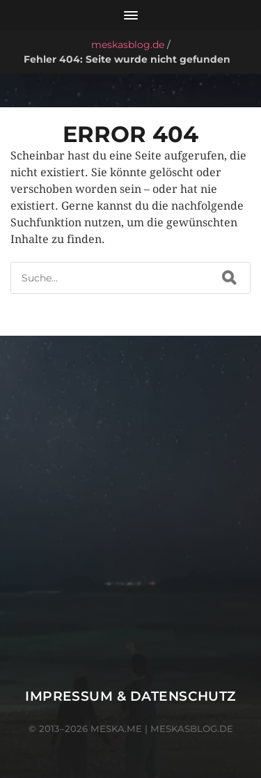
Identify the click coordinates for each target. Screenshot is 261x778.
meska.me (116, 728)
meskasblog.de (127, 44)
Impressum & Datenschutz (130, 696)
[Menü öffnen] (130, 15)
